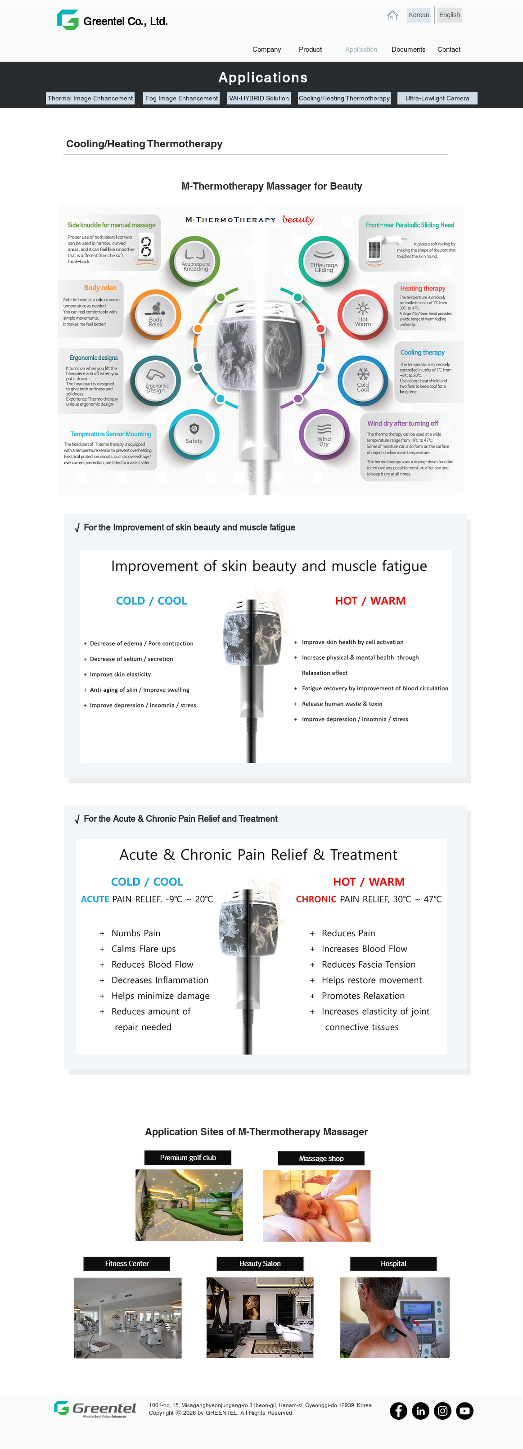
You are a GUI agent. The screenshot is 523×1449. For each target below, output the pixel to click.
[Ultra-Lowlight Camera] (437, 98)
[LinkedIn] (420, 1411)
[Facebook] (398, 1411)
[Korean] (419, 15)
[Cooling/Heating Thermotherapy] (344, 98)
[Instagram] (442, 1411)
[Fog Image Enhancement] (181, 98)
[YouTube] (464, 1411)
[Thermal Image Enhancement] (90, 98)
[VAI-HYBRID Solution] (259, 98)
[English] (449, 15)
